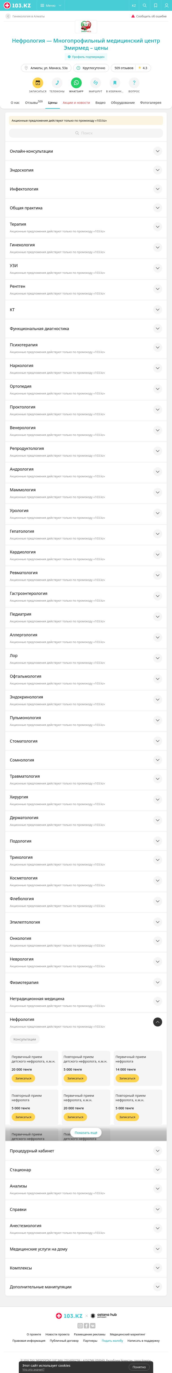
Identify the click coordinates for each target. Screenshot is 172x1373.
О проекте (34, 1334)
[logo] (17, 5)
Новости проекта (57, 1334)
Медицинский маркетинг (127, 1334)
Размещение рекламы (89, 1334)
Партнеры (90, 1341)
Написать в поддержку (143, 1341)
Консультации (24, 1039)
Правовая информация (28, 1341)
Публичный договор (64, 1341)
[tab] (15, 102)
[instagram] (80, 1325)
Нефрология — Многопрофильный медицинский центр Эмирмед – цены (86, 44)
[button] (51, 5)
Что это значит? (33, 1369)
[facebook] (86, 1325)
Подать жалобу (112, 1341)
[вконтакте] (92, 1325)
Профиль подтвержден (85, 57)
